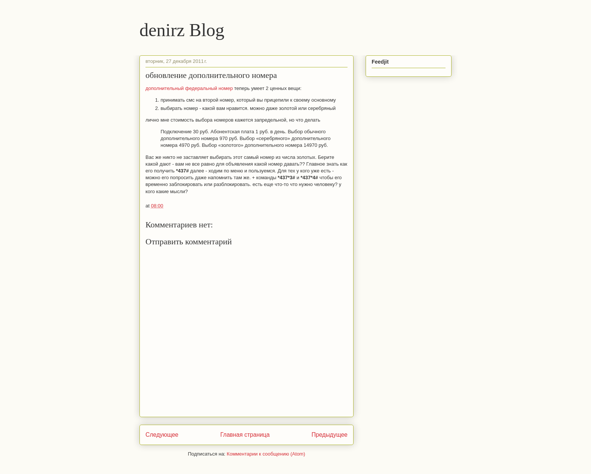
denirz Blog (181, 30)
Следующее (161, 434)
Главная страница (244, 434)
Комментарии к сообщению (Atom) (266, 454)
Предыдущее (330, 434)
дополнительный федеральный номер (189, 88)
